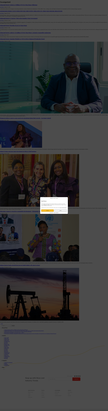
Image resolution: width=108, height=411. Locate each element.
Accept (47, 210)
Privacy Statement (56, 212)
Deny (60, 210)
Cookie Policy (51, 212)
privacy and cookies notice (63, 207)
